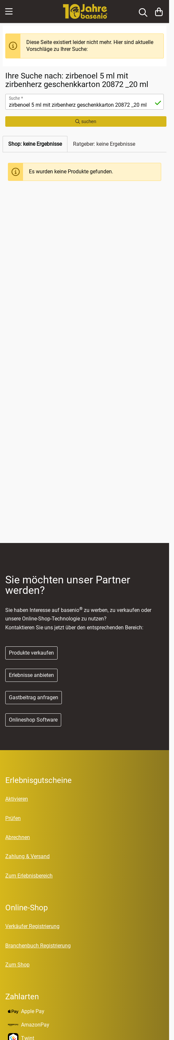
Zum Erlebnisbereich (29, 876)
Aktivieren (16, 799)
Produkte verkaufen (31, 653)
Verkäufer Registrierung (32, 926)
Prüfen (13, 818)
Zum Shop (17, 965)
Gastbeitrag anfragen (33, 697)
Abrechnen (17, 837)
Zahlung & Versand (27, 856)
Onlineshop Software (33, 720)
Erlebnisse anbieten (31, 675)
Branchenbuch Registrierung (38, 945)
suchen (85, 121)
